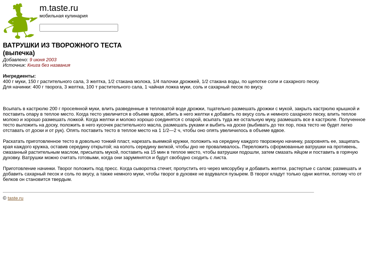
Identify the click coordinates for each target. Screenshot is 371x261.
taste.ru (15, 198)
